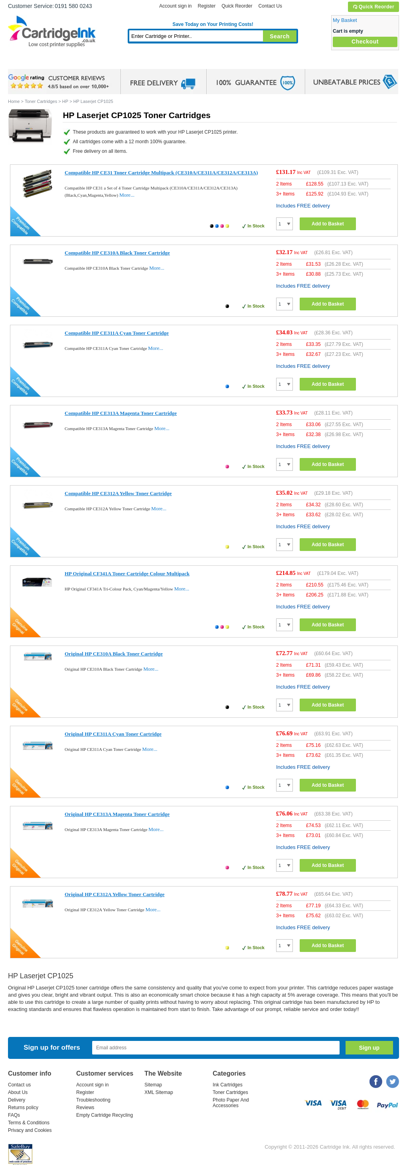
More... (126, 195)
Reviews (85, 1107)
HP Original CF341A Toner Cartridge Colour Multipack (127, 574)
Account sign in (175, 6)
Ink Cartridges (68, 61)
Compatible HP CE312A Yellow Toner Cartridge (118, 493)
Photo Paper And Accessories (231, 1102)
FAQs (14, 1115)
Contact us (19, 1085)
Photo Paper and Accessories (215, 61)
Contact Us (270, 6)
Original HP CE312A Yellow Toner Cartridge (114, 894)
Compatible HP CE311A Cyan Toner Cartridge (117, 333)
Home (24, 61)
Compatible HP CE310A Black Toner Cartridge (117, 253)
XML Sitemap (158, 1092)
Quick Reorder (373, 7)
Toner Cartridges (130, 61)
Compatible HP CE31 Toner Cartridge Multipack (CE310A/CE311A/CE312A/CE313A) (161, 173)
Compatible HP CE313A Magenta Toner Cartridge (121, 413)
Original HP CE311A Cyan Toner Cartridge (113, 734)
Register (206, 6)
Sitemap (153, 1085)
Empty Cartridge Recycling (104, 1115)
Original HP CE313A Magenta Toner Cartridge (117, 814)
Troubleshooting (93, 1100)
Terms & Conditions (28, 1123)
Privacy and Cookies (29, 1130)
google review (60, 82)
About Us (18, 1092)
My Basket (345, 20)
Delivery (16, 1100)
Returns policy (23, 1107)
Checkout (365, 41)
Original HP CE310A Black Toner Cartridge (114, 654)
